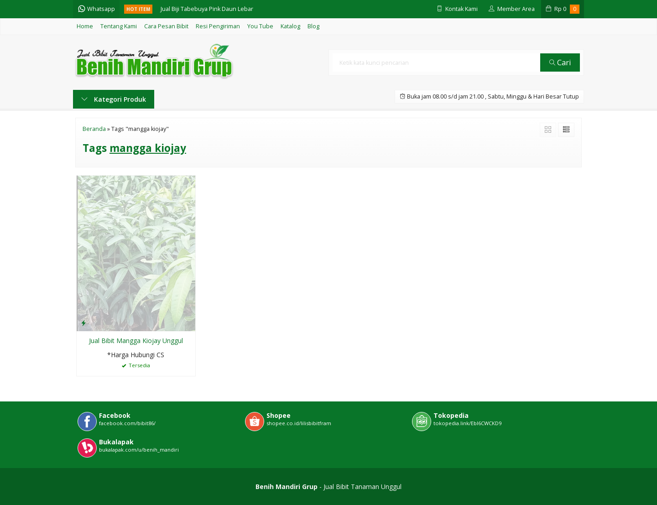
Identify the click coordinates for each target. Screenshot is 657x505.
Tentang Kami (118, 26)
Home (85, 26)
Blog (313, 26)
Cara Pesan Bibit (166, 26)
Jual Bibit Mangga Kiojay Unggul (136, 340)
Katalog (290, 26)
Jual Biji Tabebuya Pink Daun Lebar (207, 9)
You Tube (260, 26)
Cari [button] (560, 62)
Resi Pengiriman (218, 26)
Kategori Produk (113, 99)
